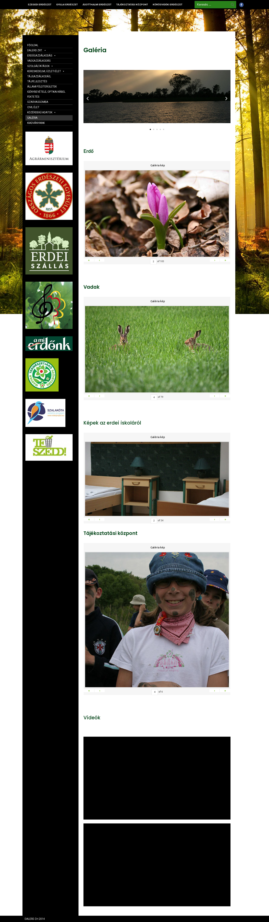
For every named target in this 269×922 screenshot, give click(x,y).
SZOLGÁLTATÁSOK (40, 66)
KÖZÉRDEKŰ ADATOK (41, 112)
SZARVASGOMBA (37, 101)
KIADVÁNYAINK (36, 122)
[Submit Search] (232, 4)
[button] (150, 129)
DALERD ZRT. (36, 50)
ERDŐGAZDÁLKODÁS (41, 55)
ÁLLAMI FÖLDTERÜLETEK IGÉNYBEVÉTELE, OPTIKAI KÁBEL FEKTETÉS (46, 91)
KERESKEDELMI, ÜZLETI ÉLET (46, 71)
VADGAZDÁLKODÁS (39, 60)
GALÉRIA (32, 117)
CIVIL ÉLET (33, 107)
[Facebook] (241, 5)
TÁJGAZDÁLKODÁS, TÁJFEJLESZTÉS (39, 79)
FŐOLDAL (32, 45)
